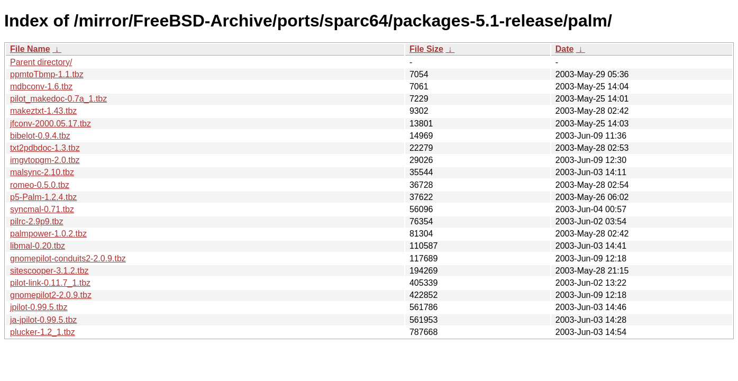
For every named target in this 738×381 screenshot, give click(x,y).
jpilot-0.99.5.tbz (39, 307)
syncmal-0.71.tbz (42, 209)
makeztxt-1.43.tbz (43, 110)
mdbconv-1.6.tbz (41, 86)
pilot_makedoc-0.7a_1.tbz (58, 98)
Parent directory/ (41, 62)
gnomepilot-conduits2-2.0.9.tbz (68, 258)
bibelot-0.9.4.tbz (40, 135)
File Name (30, 48)
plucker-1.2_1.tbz (42, 332)
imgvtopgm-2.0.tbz (45, 160)
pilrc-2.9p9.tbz (36, 221)
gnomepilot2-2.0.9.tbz (51, 295)
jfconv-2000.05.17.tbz (50, 123)
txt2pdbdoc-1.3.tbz (45, 147)
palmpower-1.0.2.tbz (48, 233)
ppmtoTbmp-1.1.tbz (47, 74)
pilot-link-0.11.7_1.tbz (50, 282)
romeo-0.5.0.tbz (39, 184)
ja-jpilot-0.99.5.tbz (43, 319)
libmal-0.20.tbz (37, 245)
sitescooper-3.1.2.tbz (49, 270)
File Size (426, 48)
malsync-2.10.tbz (42, 172)
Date (564, 48)
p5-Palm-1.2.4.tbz (43, 197)
